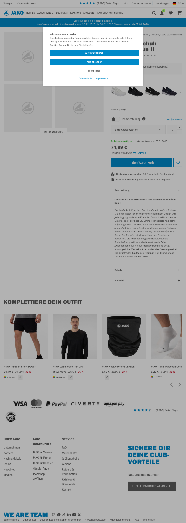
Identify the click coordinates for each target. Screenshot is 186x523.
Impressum (102, 78)
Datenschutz (85, 78)
